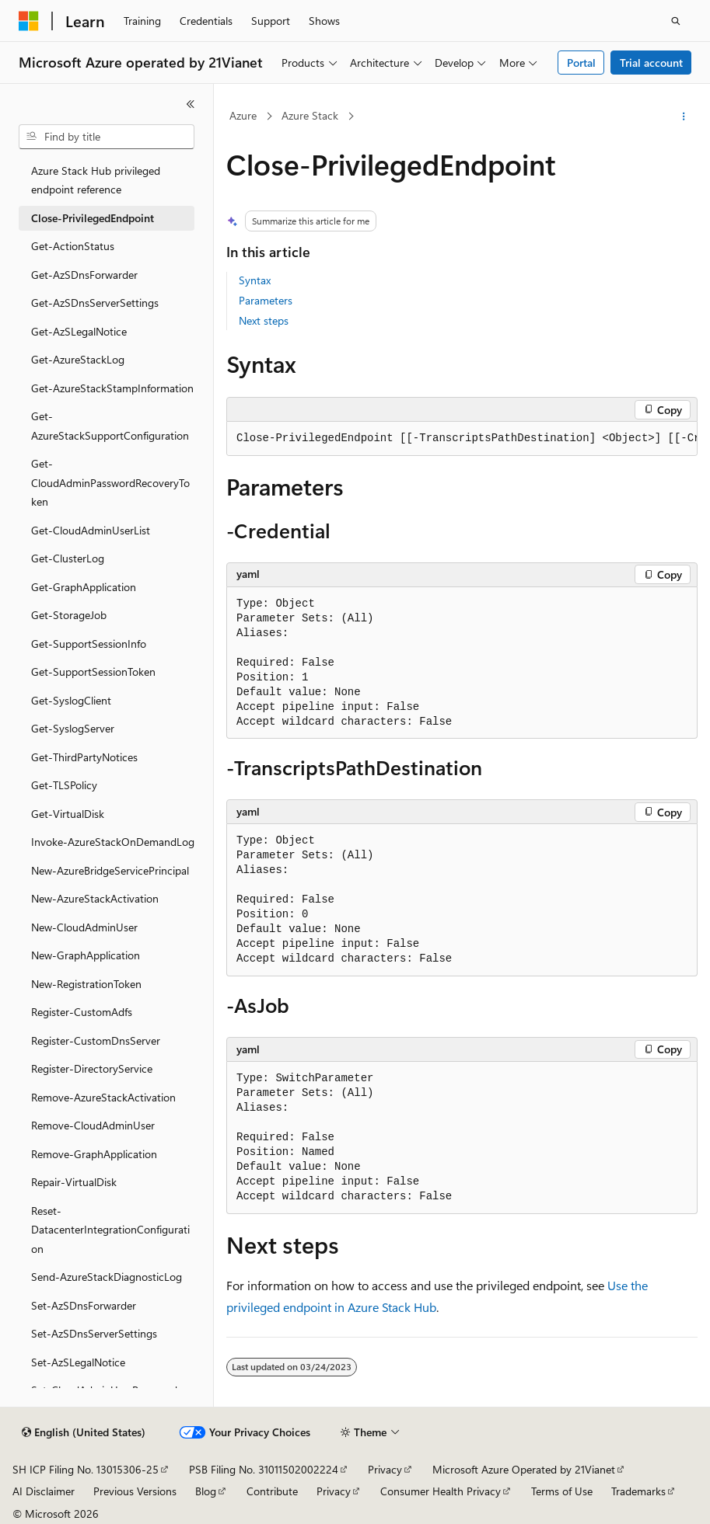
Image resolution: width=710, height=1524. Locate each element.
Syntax (255, 280)
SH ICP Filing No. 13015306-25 (85, 1469)
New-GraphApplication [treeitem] (85, 955)
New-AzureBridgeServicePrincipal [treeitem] (110, 870)
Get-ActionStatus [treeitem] (72, 245)
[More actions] (684, 116)
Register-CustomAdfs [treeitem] (81, 1011)
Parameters (265, 300)
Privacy (385, 1469)
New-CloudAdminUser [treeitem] (84, 927)
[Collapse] (190, 104)
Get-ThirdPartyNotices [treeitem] (84, 757)
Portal (581, 62)
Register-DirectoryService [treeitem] (91, 1068)
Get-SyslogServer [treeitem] (72, 728)
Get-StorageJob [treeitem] (69, 614)
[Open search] (675, 21)
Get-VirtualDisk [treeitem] (67, 813)
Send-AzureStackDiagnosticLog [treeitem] (106, 1276)
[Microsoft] (29, 21)
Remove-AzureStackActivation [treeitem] (103, 1097)
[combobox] (106, 136)
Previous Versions (135, 1491)
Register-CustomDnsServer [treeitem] (95, 1040)
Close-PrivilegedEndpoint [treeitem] (92, 218)
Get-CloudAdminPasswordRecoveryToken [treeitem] (110, 482)
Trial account (651, 62)
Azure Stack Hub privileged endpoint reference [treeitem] (95, 180)
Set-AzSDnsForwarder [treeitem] (83, 1305)
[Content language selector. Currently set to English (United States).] (83, 1432)
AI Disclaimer (43, 1491)
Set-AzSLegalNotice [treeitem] (78, 1362)
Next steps (264, 320)
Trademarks (638, 1491)
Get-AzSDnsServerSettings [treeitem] (95, 302)
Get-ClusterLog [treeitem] (67, 558)
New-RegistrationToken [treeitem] (86, 983)
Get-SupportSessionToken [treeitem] (93, 671)
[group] (462, 439)
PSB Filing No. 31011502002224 (263, 1469)
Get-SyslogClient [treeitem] (71, 700)
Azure (243, 115)
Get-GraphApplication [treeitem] (83, 586)
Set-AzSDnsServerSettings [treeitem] (94, 1333)
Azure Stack (310, 115)
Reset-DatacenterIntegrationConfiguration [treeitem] (110, 1229)
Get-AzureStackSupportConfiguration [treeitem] (110, 426)
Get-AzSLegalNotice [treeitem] (79, 331)
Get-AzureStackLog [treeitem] (77, 359)
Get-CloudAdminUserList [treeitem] (90, 530)
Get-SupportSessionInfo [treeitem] (88, 643)
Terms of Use (562, 1491)
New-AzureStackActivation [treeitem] (95, 898)
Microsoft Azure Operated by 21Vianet (523, 1469)
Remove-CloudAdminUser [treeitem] (93, 1125)
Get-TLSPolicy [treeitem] (64, 785)
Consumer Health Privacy (440, 1491)
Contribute (272, 1491)
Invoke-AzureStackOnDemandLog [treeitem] (112, 841)
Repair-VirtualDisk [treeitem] (74, 1181)
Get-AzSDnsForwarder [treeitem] (84, 274)
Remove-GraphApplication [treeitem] (94, 1153)
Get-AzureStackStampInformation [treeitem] (112, 388)
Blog (205, 1491)
